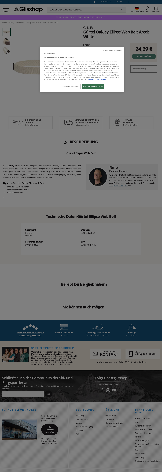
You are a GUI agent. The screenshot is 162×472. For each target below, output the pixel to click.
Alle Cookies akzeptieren (93, 86)
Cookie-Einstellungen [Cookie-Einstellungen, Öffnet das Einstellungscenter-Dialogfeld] (70, 86)
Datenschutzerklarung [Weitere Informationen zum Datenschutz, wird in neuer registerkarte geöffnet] (97, 79)
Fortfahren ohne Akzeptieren (112, 50)
